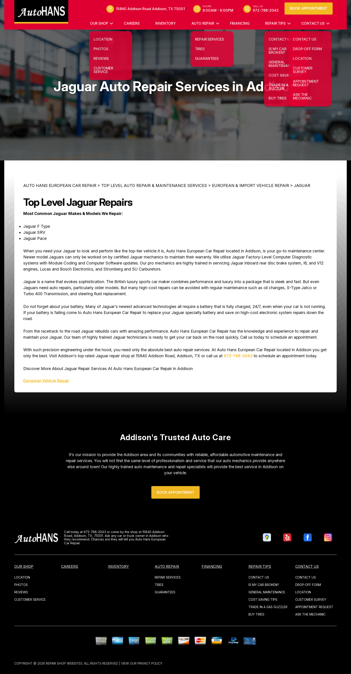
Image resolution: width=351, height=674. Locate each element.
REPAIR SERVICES (168, 577)
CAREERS (132, 23)
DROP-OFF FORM (308, 585)
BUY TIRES (256, 614)
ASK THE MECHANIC (310, 614)
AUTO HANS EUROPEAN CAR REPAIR (59, 204)
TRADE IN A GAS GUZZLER (267, 607)
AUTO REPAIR (202, 23)
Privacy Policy (149, 663)
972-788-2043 (238, 374)
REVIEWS (21, 592)
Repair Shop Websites (64, 663)
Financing (240, 23)
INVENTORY (165, 23)
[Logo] (41, 12)
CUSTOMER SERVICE (30, 599)
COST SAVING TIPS (262, 599)
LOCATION (22, 577)
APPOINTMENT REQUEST (314, 607)
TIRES (159, 585)
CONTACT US (313, 23)
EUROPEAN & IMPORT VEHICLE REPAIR (250, 204)
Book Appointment (308, 8)
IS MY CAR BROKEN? (263, 585)
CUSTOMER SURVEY (310, 599)
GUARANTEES (165, 592)
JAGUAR (302, 204)
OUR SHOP (99, 23)
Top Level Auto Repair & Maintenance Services (154, 204)
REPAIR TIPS (275, 23)
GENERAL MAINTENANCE (266, 592)
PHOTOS (21, 585)
